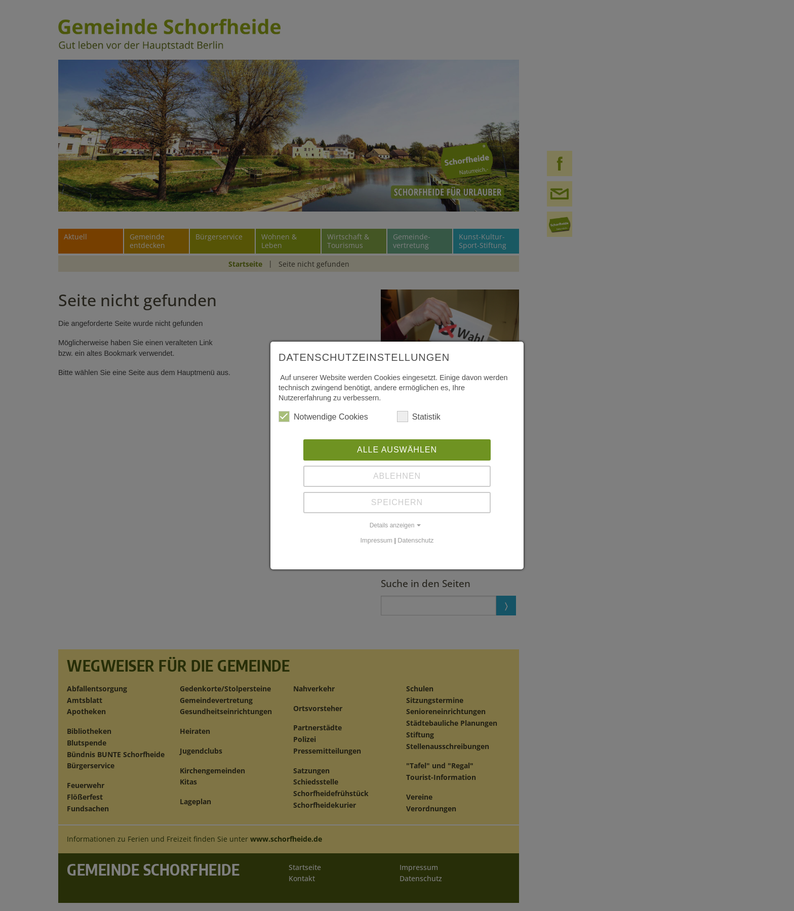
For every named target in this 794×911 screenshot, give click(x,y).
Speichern (397, 502)
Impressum (376, 540)
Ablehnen (397, 476)
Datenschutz (415, 540)
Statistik (419, 416)
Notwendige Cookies (323, 416)
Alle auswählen (397, 449)
